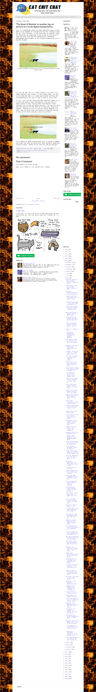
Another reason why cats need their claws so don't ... (72, 407)
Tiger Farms (74, 159)
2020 (66, 652)
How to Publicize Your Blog (73, 112)
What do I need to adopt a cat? (71, 505)
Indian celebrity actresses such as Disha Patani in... (72, 298)
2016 (66, 661)
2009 (66, 676)
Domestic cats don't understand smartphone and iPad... (72, 347)
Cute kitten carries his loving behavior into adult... (72, 416)
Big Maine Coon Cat (29, 263)
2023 (66, 256)
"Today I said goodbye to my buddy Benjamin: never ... (71, 437)
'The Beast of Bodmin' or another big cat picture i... (71, 611)
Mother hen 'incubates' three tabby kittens (72, 402)
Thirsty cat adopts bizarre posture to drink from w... (72, 380)
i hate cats (20, 211)
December (69, 262)
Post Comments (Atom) (32, 204)
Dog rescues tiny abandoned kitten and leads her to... (72, 516)
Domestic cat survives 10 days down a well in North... (72, 549)
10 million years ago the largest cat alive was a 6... (71, 543)
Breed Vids (65, 17)
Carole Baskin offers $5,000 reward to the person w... (71, 489)
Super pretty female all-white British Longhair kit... (72, 369)
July (68, 273)
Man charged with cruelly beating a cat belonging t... (72, 528)
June (68, 275)
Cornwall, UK (26, 151)
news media (41, 150)
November (69, 264)
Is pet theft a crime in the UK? (72, 592)
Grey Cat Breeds (28, 270)
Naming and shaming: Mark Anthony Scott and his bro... (72, 396)
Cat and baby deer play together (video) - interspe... (71, 483)
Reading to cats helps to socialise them (71, 582)
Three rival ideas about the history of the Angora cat (72, 452)
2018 (66, 656)
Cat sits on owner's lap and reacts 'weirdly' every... (72, 358)
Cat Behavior (58, 17)
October (69, 267)
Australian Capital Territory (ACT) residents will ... (72, 308)
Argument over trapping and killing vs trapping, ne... (71, 587)
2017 (66, 658)
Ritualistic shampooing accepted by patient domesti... (70, 335)
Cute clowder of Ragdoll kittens (71, 596)
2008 (66, 678)
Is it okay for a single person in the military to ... (72, 627)
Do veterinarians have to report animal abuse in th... (71, 325)
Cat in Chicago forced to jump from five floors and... (72, 501)
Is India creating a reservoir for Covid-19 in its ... (72, 566)
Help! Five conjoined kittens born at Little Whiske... (72, 555)
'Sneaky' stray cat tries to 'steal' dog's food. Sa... (72, 353)
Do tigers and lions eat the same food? (72, 578)
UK (46, 150)
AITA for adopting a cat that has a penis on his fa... (72, 457)
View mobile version (38, 201)
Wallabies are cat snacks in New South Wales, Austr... (71, 422)
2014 (66, 665)
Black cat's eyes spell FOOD (71, 412)
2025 (66, 251)
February (69, 647)
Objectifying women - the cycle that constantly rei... (72, 303)
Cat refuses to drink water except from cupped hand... (71, 374)
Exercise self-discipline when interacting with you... (72, 572)
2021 (66, 260)
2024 (66, 254)
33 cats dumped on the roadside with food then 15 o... (72, 533)
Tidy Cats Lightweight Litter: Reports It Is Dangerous (74, 60)
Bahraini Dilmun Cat (73, 144)
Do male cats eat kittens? (71, 468)
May (67, 278)
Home (38, 198)
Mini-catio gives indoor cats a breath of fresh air (71, 386)
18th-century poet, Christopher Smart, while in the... (72, 287)
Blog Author (40, 17)
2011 (66, 672)
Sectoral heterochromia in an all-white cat (72, 293)
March (68, 645)
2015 (66, 663)
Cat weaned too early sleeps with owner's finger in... (72, 617)
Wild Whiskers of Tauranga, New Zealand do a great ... (71, 560)
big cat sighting (26, 150)
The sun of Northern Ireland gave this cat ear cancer (72, 538)
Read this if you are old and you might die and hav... (71, 364)
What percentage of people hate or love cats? (72, 314)
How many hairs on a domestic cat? (72, 433)
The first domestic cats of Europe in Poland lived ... (72, 600)
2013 (66, 667)
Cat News (34, 150)
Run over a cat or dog (73, 129)
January (69, 649)
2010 (66, 674)
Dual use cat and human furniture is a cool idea (71, 391)
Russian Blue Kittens (29, 277)
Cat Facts (26, 17)
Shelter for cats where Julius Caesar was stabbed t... (71, 428)
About (35, 17)
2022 (66, 258)
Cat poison (73, 41)
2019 (66, 654)
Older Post (56, 198)
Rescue (30, 17)
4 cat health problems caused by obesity (71, 448)
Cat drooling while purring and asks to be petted (72, 443)
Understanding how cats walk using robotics (71, 472)
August (68, 271)
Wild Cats (52, 17)
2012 (66, 669)
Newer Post (19, 198)
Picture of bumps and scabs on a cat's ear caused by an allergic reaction (71, 94)
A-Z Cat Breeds (19, 17)
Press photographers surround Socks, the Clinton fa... (72, 639)
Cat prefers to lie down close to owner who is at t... (72, 495)
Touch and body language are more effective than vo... (72, 477)
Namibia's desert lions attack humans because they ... (71, 522)
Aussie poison (71, 17)
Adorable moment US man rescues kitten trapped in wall (72, 281)
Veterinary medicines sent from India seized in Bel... (72, 463)
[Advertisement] (38, 81)
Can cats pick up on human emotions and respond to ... (72, 510)
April (68, 642)
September (69, 269)
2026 (66, 249)
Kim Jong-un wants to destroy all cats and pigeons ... (72, 341)
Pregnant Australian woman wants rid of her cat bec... (72, 622)
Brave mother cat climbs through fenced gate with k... (72, 319)
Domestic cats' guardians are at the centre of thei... (72, 605)
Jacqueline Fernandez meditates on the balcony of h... (72, 633)
